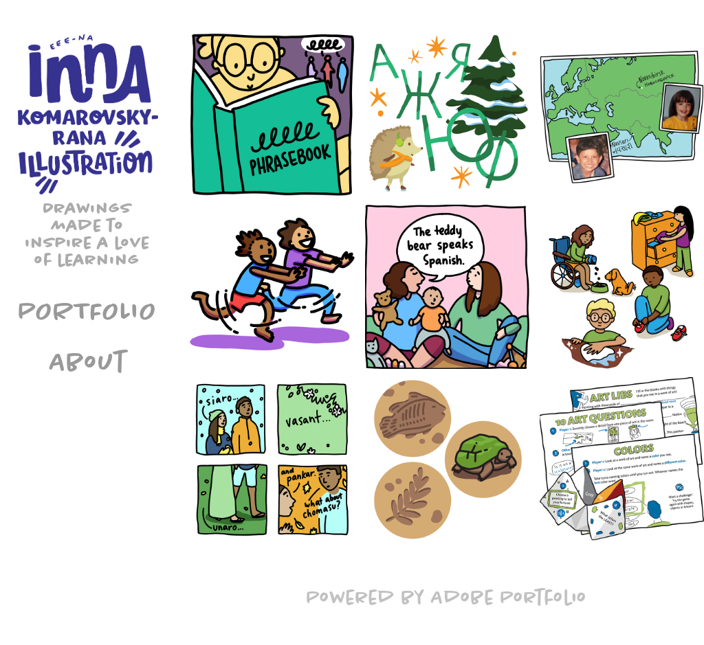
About (88, 361)
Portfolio (88, 311)
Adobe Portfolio (509, 597)
